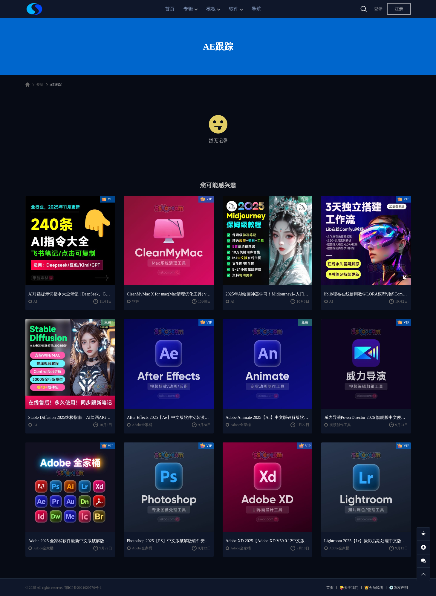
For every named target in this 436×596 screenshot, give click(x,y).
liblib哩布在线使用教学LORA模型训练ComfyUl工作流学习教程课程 (366, 294)
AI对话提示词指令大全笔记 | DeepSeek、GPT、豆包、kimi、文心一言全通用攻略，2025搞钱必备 (70, 294)
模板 (211, 8)
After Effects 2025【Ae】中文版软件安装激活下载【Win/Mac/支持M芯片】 (169, 417)
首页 (170, 8)
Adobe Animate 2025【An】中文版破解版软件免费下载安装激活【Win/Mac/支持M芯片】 (267, 417)
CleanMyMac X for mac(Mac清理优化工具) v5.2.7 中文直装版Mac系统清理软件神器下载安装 (169, 294)
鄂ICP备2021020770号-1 (83, 588)
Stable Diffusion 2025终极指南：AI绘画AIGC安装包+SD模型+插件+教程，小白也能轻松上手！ (70, 417)
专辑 (188, 8)
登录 (378, 9)
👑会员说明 (373, 588)
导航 (256, 8)
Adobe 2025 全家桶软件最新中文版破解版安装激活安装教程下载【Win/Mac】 (70, 541)
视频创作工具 (340, 425)
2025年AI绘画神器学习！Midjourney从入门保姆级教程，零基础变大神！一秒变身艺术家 (267, 294)
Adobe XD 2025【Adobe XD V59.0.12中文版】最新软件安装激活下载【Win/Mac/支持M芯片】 (267, 541)
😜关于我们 (348, 588)
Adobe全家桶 (142, 425)
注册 (399, 9)
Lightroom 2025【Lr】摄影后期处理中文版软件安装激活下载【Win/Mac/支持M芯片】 (366, 541)
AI (35, 301)
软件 (233, 8)
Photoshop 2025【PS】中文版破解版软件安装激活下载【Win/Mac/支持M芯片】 (169, 541)
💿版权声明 (398, 588)
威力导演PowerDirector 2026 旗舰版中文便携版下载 (366, 417)
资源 (39, 84)
